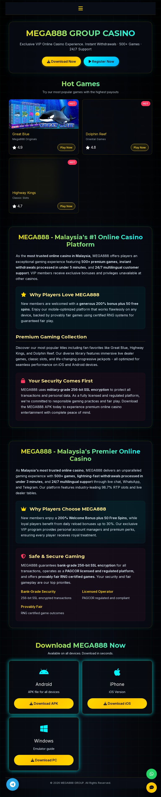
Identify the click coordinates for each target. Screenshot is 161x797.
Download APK (44, 703)
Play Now (66, 147)
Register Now (101, 61)
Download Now (61, 61)
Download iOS (117, 703)
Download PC (44, 760)
